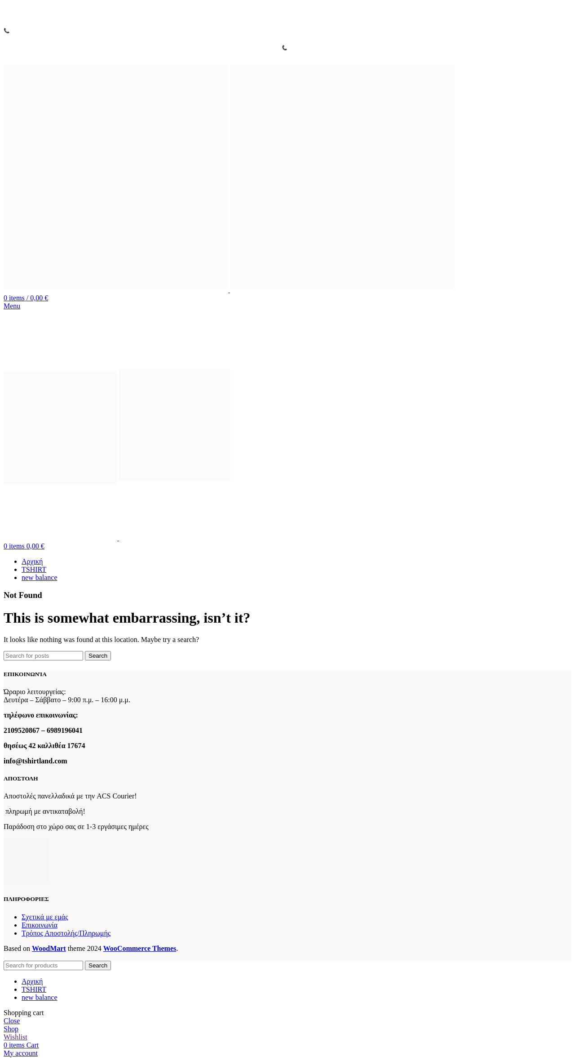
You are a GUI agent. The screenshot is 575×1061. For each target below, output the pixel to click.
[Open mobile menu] (12, 306)
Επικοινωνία (40, 925)
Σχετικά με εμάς (45, 917)
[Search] (43, 655)
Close (12, 1021)
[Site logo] (117, 290)
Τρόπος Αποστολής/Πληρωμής (66, 933)
